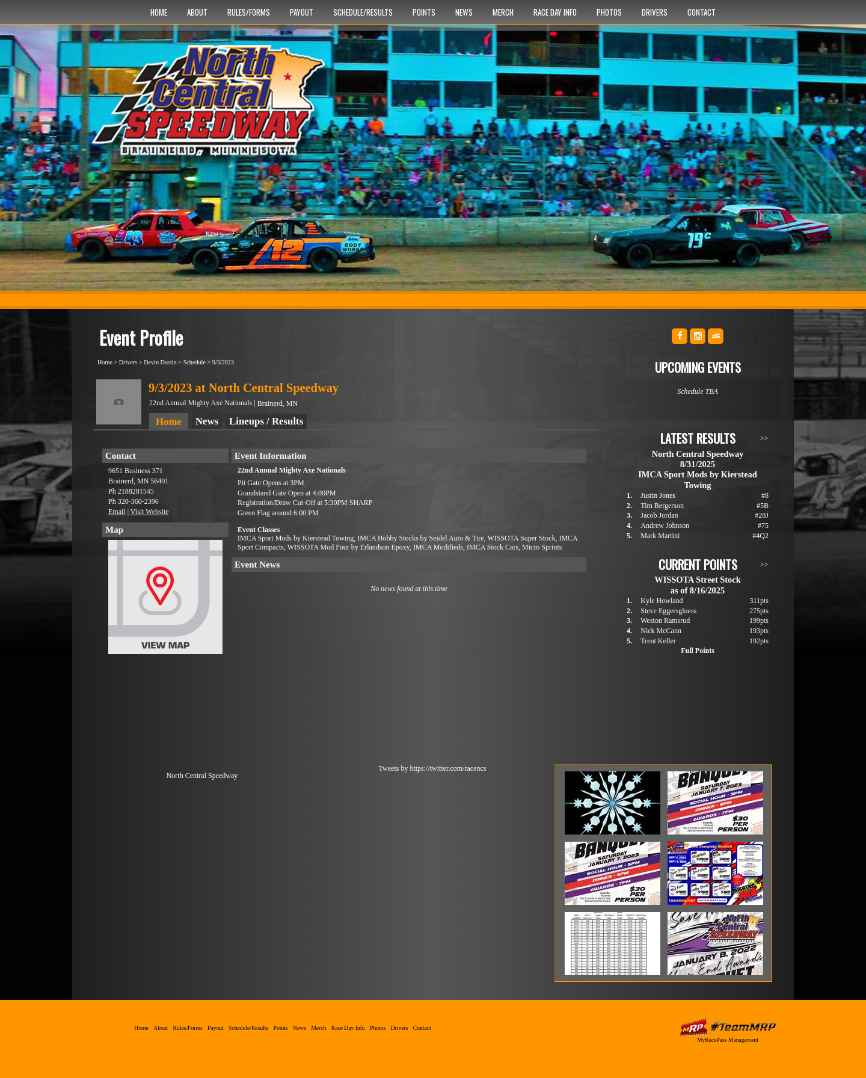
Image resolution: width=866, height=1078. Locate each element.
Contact (701, 12)
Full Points (697, 650)
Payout (301, 12)
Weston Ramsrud (665, 620)
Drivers (655, 12)
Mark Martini (660, 535)
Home (158, 12)
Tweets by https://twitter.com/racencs (433, 768)
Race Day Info (555, 12)
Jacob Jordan (659, 515)
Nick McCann (660, 630)
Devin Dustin (160, 362)
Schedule (194, 362)
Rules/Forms (248, 12)
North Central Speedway (212, 106)
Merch (503, 12)
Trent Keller (658, 641)
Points (424, 12)
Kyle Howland (661, 600)
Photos (609, 12)
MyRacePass (728, 1027)
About (197, 12)
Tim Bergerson (662, 505)
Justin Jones (657, 495)
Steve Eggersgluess (668, 611)
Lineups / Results (266, 421)
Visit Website (150, 511)
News (464, 12)
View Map (165, 600)
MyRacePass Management (727, 1040)
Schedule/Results (363, 12)
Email (117, 511)
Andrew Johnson (664, 525)
